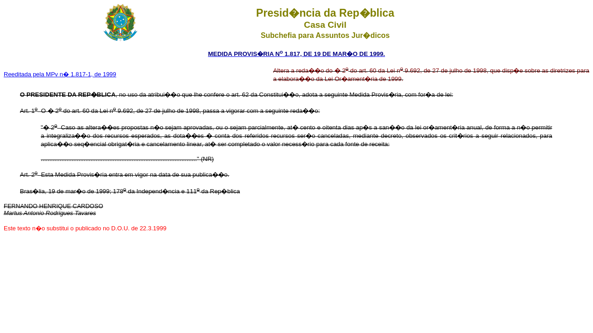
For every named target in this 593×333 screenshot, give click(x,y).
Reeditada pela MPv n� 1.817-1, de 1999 (60, 74)
